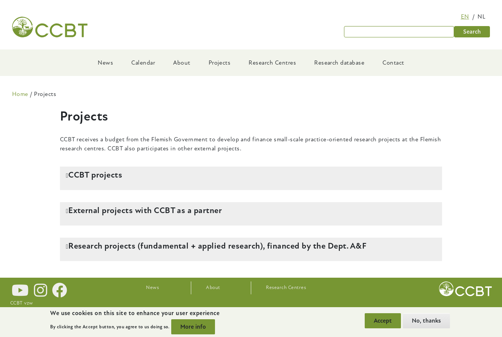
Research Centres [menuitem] (272, 62)
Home (20, 94)
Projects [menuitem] (220, 62)
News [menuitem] (105, 62)
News (152, 287)
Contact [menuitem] (393, 62)
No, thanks (426, 321)
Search (472, 32)
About (213, 287)
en (465, 16)
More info (193, 327)
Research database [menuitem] (339, 62)
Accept (383, 321)
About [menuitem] (181, 62)
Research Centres (286, 287)
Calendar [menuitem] (143, 62)
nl (481, 16)
